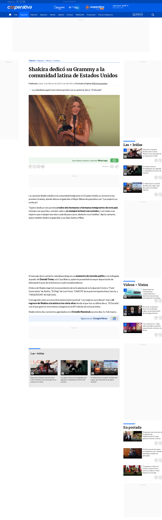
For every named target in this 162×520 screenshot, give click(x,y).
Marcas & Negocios (105, 15)
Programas (91, 15)
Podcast (70, 15)
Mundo (52, 15)
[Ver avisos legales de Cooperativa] (134, 17)
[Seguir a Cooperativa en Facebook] (17, 1)
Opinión (61, 15)
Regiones (43, 15)
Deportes (33, 15)
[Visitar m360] (137, 17)
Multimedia (80, 15)
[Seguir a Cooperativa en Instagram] (24, 1)
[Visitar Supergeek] (141, 17)
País (15, 15)
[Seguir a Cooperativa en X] (21, 1)
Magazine (24, 15)
